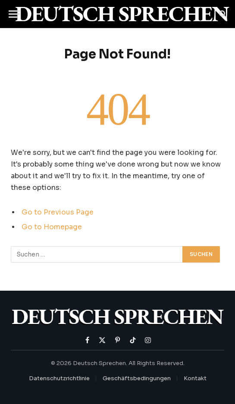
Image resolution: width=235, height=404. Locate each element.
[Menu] (14, 14)
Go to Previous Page (58, 212)
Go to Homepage (52, 227)
